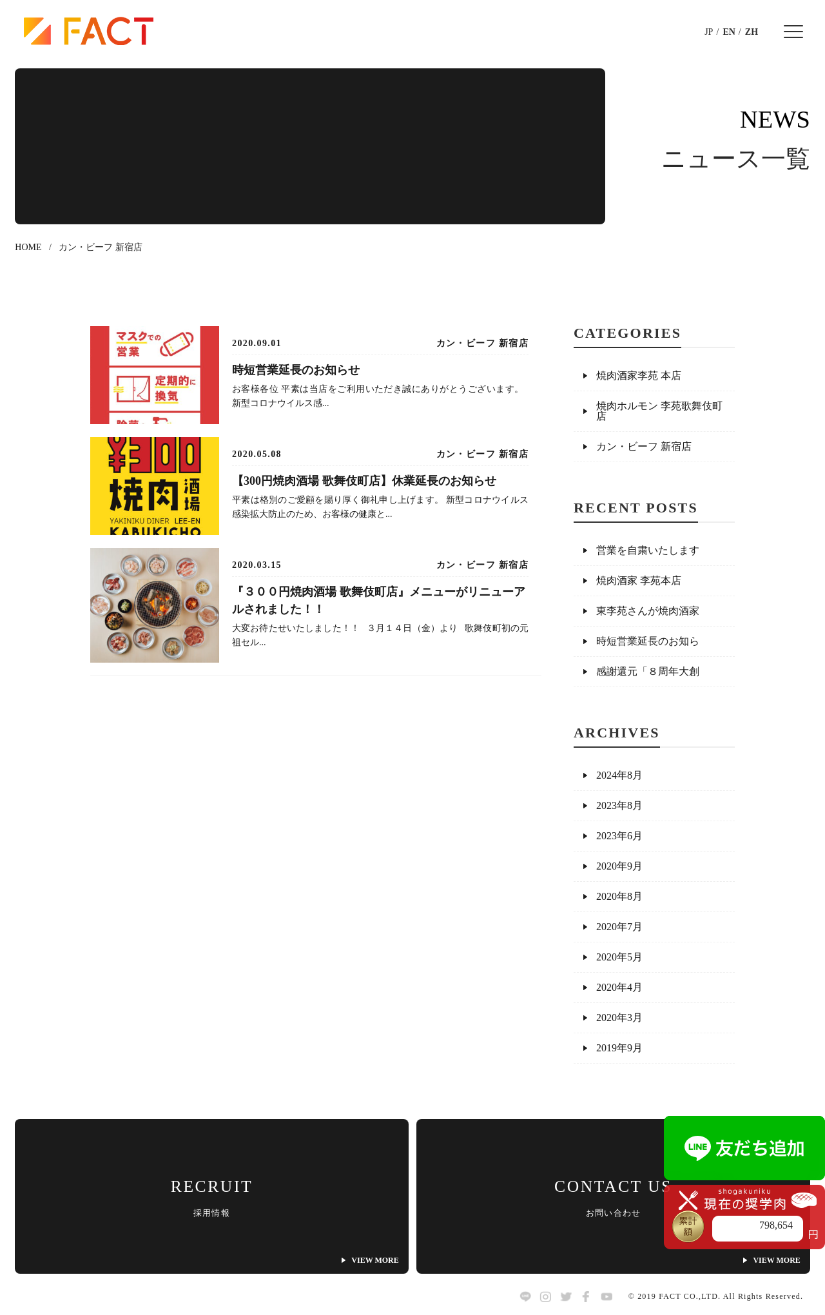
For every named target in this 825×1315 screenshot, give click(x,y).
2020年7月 (619, 926)
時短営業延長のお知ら (647, 641)
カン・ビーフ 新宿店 (644, 446)
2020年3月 (619, 1017)
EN (729, 32)
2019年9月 (619, 1047)
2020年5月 (619, 956)
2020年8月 (619, 896)
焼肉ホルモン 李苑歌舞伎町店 (659, 411)
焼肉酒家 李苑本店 (638, 580)
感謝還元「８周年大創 (647, 671)
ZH (751, 32)
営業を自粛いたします (647, 550)
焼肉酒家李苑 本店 (638, 375)
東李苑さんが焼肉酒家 (647, 610)
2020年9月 (619, 866)
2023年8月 (619, 805)
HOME (28, 247)
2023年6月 (619, 835)
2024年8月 (619, 775)
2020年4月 (619, 987)
